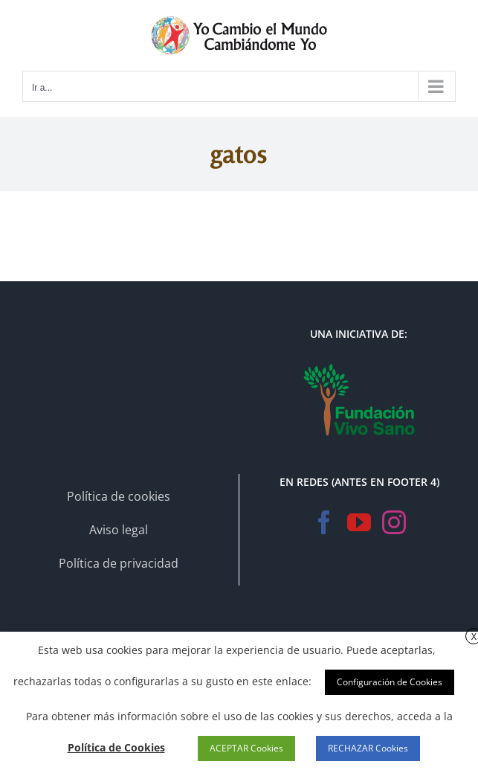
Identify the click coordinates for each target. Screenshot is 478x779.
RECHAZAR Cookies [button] (368, 748)
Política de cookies (118, 496)
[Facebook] (324, 522)
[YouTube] (359, 522)
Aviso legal (118, 530)
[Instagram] (394, 522)
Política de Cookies (116, 747)
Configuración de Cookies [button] (389, 682)
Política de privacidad (118, 563)
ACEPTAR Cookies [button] (246, 748)
